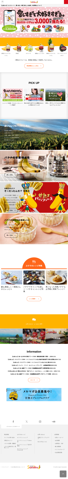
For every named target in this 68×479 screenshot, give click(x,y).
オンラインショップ (22, 445)
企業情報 (56, 442)
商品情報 (6, 442)
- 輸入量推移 (57, 454)
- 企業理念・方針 (58, 451)
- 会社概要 (57, 448)
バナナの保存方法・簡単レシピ (10, 454)
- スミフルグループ (59, 457)
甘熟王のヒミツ (8, 448)
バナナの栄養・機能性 (10, 451)
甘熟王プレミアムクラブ (43, 445)
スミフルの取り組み (9, 445)
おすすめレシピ (21, 442)
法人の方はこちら (42, 449)
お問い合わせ (41, 442)
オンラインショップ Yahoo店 (24, 449)
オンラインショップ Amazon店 (22, 457)
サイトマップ (5, 474)
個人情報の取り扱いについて (18, 474)
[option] (13, 97)
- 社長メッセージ (58, 445)
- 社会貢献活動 (58, 460)
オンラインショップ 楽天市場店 (24, 453)
